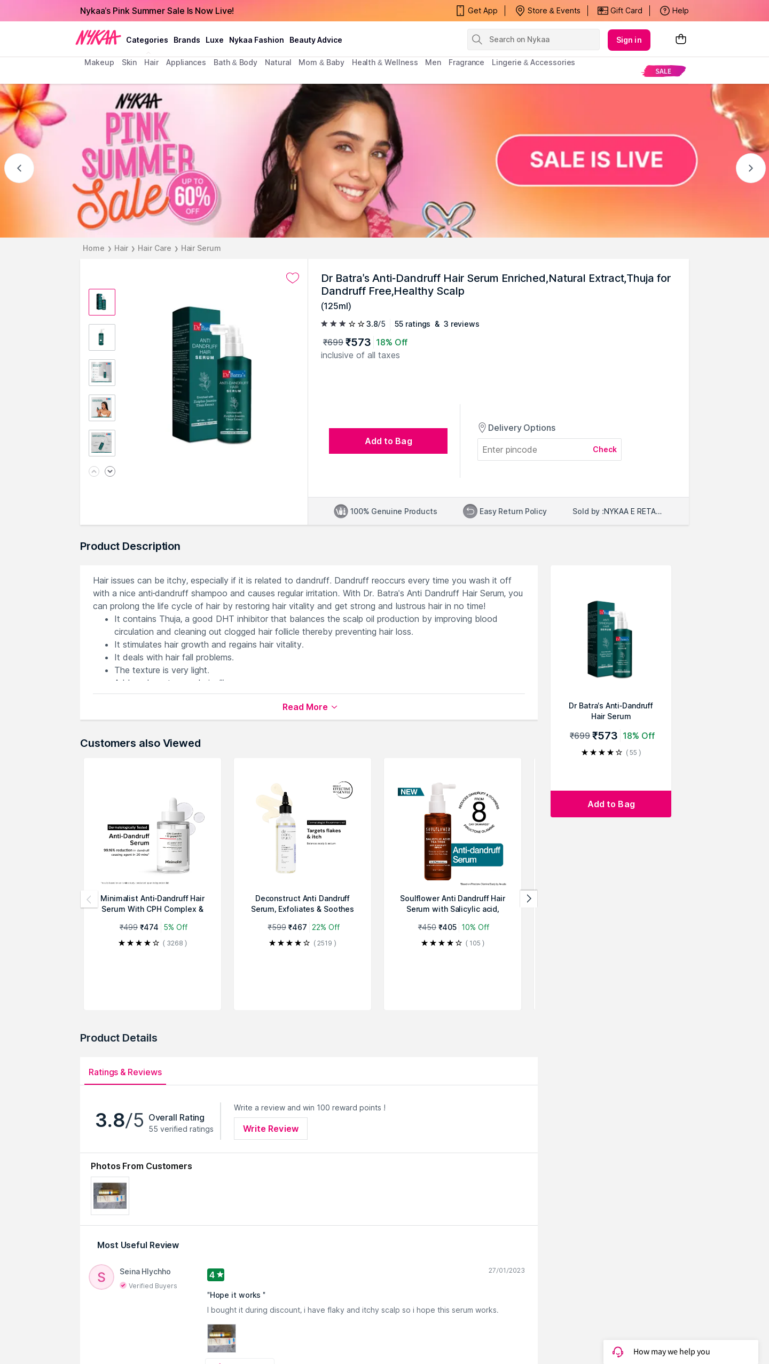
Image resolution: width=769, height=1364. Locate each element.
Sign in (629, 39)
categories (147, 39)
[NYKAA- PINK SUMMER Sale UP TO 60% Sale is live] (384, 161)
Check (605, 449)
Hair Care (154, 248)
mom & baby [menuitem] (321, 62)
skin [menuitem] (129, 62)
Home (94, 248)
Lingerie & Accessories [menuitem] (533, 62)
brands (187, 39)
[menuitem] (663, 71)
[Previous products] (89, 899)
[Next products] (528, 899)
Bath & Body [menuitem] (235, 62)
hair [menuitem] (151, 62)
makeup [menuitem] (99, 62)
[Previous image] (94, 472)
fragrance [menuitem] (466, 62)
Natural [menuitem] (278, 62)
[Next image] (110, 472)
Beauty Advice (315, 39)
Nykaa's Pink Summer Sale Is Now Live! (157, 10)
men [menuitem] (433, 62)
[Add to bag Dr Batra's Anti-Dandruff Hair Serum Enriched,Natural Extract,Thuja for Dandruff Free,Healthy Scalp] (611, 804)
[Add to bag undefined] (388, 441)
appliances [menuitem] (186, 62)
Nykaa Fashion (256, 39)
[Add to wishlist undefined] (292, 278)
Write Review (271, 1128)
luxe (215, 39)
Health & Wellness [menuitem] (385, 62)
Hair (121, 248)
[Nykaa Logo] (98, 36)
